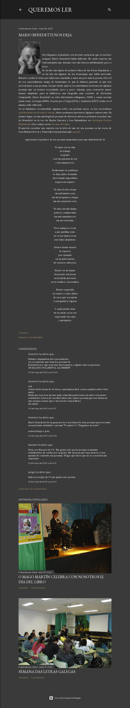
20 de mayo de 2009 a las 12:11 (42, 408)
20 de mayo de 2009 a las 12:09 (42, 372)
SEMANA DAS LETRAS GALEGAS (47, 671)
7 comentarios (37, 677)
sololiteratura (26, 112)
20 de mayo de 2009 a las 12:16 (42, 436)
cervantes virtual (45, 112)
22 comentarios (38, 588)
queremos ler (50, 9)
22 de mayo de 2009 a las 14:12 (42, 463)
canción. (76, 131)
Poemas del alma (60, 124)
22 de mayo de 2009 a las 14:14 (42, 481)
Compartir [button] (24, 333)
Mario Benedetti (35, 337)
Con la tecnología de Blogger (65, 698)
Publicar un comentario (33, 489)
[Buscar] (109, 9)
